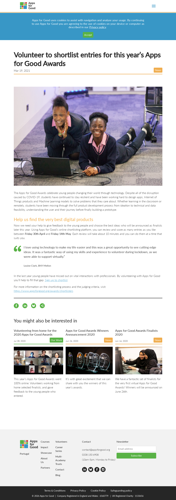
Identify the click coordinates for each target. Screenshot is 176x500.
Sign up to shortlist (56, 280)
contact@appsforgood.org (96, 449)
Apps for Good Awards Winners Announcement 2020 (87, 332)
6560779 (104, 495)
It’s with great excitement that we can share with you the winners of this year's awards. (88, 383)
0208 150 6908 (90, 454)
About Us (42, 460)
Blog (57, 475)
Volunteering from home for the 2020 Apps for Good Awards (35, 332)
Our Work (56, 340)
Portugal (24, 453)
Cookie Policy (98, 490)
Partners (42, 467)
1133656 (139, 495)
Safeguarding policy (121, 490)
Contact (59, 469)
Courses (42, 441)
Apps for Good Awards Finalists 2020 (136, 332)
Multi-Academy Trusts (59, 460)
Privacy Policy (78, 490)
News (158, 70)
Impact (42, 447)
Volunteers (59, 441)
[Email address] (136, 449)
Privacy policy (97, 27)
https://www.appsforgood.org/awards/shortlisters (43, 291)
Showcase (42, 452)
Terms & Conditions (54, 490)
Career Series (59, 449)
